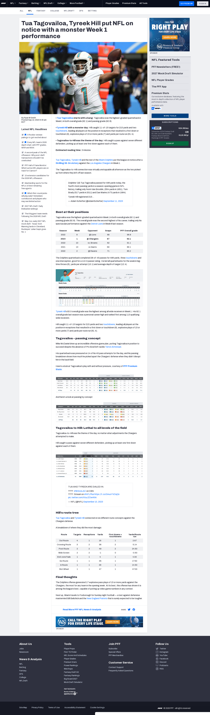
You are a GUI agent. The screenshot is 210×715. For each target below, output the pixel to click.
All (21, 11)
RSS (162, 669)
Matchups (68, 669)
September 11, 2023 (113, 201)
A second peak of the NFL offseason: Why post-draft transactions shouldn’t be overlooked (34, 157)
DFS (81, 11)
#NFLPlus (89, 494)
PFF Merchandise (116, 655)
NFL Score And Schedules (75, 655)
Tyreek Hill (62, 127)
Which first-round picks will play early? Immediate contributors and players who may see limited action (34, 197)
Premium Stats (70, 662)
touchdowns (61, 131)
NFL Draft (69, 11)
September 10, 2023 (93, 502)
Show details (41, 710)
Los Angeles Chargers (100, 163)
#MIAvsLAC (80, 491)
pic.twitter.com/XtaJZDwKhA (82, 497)
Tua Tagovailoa (65, 118)
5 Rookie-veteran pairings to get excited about (34, 136)
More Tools (170, 116)
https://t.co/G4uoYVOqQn (106, 494)
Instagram (164, 652)
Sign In (202, 4)
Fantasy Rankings (72, 676)
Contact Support (116, 667)
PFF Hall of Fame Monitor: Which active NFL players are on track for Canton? (35, 168)
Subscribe (113, 649)
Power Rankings (71, 665)
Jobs (21, 649)
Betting (92, 11)
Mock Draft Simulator (73, 682)
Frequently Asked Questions (121, 671)
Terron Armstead (113, 347)
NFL (30, 11)
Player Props (69, 649)
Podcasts (164, 665)
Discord (163, 662)
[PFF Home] (3, 3)
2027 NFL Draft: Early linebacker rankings (32, 207)
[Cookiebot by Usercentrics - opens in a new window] (17, 710)
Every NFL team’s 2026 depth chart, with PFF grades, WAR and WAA (34, 145)
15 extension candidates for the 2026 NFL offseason (35, 177)
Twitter (163, 649)
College (54, 11)
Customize (187, 699)
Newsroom (24, 652)
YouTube (163, 655)
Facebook (164, 659)
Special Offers (115, 652)
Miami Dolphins (106, 160)
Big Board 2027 (70, 679)
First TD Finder (70, 652)
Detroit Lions (97, 224)
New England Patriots (97, 598)
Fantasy (41, 11)
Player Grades (70, 659)
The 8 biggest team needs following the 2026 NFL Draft (34, 215)
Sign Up (170, 143)
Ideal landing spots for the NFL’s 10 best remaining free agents (34, 185)
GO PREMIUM (187, 4)
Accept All (188, 691)
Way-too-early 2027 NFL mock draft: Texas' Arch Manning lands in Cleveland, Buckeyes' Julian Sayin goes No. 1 (33, 226)
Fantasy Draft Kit (71, 672)
